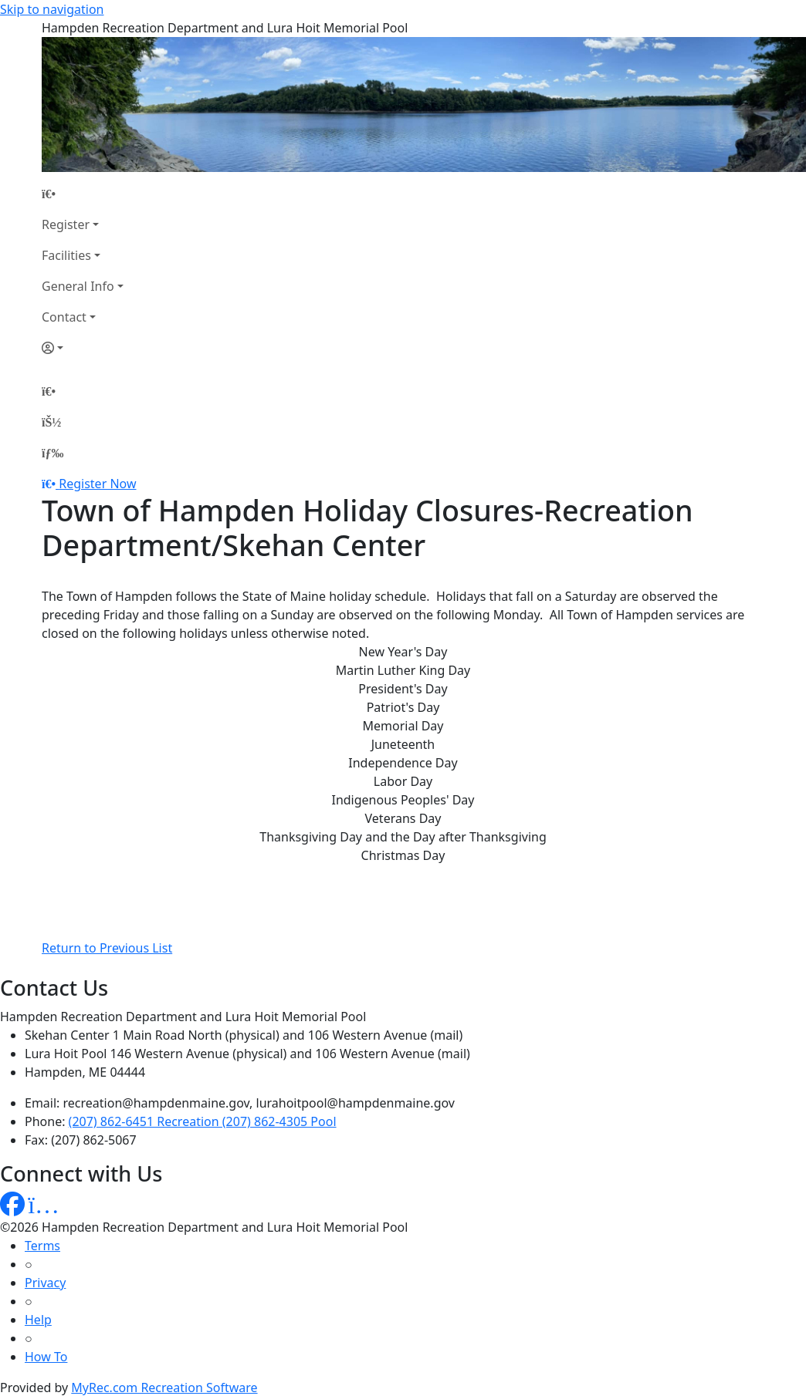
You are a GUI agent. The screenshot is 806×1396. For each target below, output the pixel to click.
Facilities (66, 255)
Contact (64, 317)
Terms (42, 1245)
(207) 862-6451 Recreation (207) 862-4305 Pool (203, 1121)
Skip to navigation (51, 9)
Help (38, 1319)
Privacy (45, 1282)
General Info (78, 286)
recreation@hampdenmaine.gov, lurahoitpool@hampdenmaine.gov (259, 1102)
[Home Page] (83, 193)
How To (46, 1356)
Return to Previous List (107, 947)
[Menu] (52, 452)
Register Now (97, 483)
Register (66, 224)
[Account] (83, 347)
